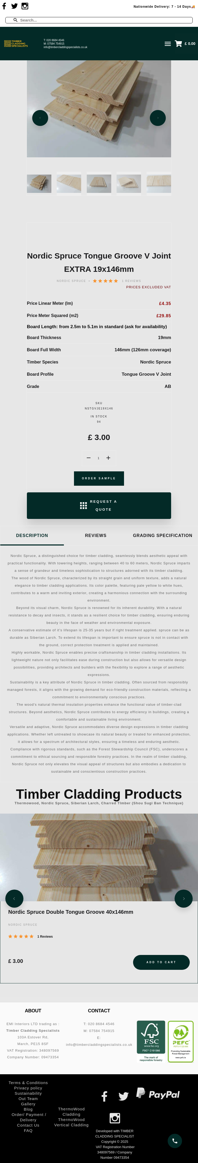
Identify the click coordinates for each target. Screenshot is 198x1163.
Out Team (28, 1098)
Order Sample (99, 478)
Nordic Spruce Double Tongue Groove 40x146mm (70, 912)
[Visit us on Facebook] (4, 6)
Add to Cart (161, 962)
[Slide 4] (129, 184)
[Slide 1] (39, 184)
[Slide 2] (69, 184)
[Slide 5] (159, 184)
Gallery (28, 1104)
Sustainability (28, 1093)
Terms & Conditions (28, 1082)
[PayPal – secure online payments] (157, 1093)
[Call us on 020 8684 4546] (175, 1141)
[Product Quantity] (99, 458)
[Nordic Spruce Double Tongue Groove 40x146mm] (99, 857)
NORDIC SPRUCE (71, 281)
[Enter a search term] (103, 20)
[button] (186, 43)
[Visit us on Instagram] (25, 6)
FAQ (28, 1130)
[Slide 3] (99, 184)
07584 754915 (55, 43)
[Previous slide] (40, 118)
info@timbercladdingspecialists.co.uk (65, 47)
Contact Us (28, 1125)
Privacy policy (28, 1088)
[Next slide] (158, 118)
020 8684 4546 (55, 40)
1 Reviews (131, 281)
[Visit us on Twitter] (14, 6)
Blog (28, 1109)
